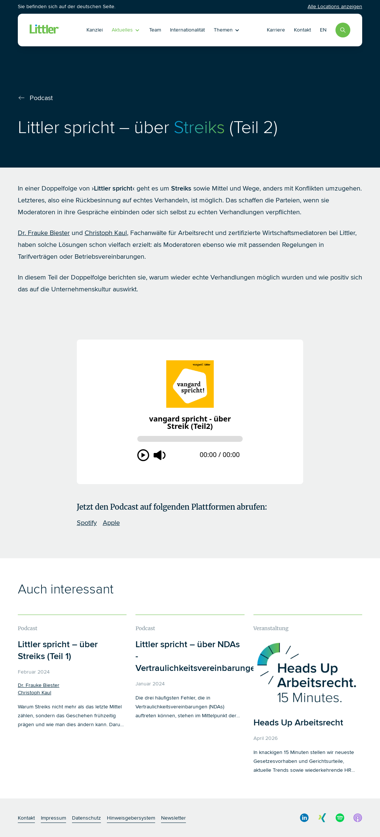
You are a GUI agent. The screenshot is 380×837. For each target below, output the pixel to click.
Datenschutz (86, 818)
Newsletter (173, 818)
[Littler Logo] (44, 30)
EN (323, 30)
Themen (227, 30)
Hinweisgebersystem (131, 818)
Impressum (53, 818)
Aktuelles (126, 30)
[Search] (342, 30)
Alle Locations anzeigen (335, 6)
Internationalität (187, 30)
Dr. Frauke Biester (44, 233)
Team (155, 30)
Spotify (87, 523)
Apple (111, 523)
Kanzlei (94, 30)
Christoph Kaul (106, 233)
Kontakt (302, 30)
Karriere (276, 30)
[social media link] (304, 817)
